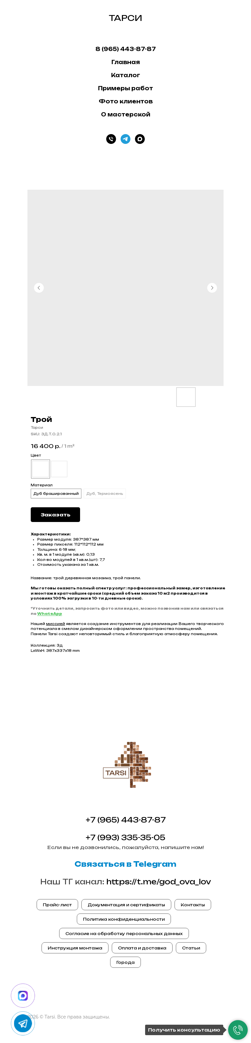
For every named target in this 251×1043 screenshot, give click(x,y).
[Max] (140, 139)
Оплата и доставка (142, 948)
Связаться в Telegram (125, 864)
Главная (125, 62)
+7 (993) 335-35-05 (125, 837)
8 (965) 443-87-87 (125, 49)
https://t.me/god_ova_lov (158, 881)
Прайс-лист (57, 904)
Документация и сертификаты (126, 904)
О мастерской (125, 114)
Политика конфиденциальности (124, 919)
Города (125, 962)
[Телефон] (111, 139)
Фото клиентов (126, 101)
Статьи (191, 948)
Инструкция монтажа (75, 948)
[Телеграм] (125, 139)
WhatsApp (49, 614)
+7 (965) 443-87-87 (126, 819)
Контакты (193, 904)
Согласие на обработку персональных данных (124, 933)
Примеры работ (125, 88)
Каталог (125, 75)
